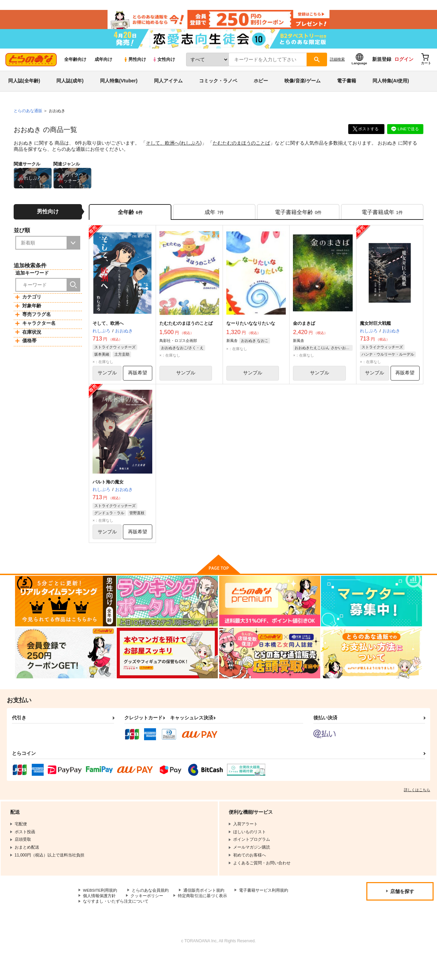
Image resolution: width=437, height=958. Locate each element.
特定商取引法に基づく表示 (202, 899)
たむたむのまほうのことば (241, 145)
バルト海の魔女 (108, 485)
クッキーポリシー (146, 899)
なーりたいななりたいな (250, 326)
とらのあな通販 (28, 113)
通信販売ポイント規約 (204, 894)
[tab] (214, 215)
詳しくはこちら (417, 794)
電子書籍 (346, 83)
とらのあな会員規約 (150, 894)
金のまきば (304, 326)
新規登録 (381, 62)
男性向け (134, 62)
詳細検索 (337, 62)
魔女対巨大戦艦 (375, 326)
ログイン (403, 62)
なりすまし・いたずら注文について (116, 905)
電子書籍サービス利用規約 (264, 894)
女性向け (163, 62)
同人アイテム (168, 83)
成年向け (103, 62)
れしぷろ (190, 145)
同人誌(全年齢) (24, 83)
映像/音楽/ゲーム (302, 83)
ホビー (261, 83)
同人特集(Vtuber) (119, 83)
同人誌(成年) (69, 83)
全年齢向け (75, 62)
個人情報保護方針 (99, 899)
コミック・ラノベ (218, 83)
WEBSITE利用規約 (100, 894)
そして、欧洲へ (162, 145)
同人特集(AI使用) (390, 83)
